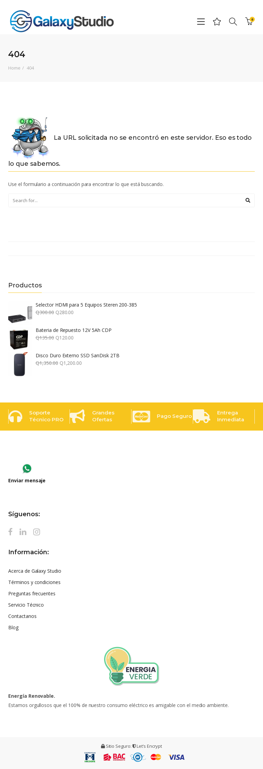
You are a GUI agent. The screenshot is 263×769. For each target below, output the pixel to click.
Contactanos (22, 616)
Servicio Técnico (26, 604)
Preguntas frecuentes (31, 593)
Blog (13, 627)
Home (14, 68)
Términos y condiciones (34, 582)
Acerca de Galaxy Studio (34, 571)
